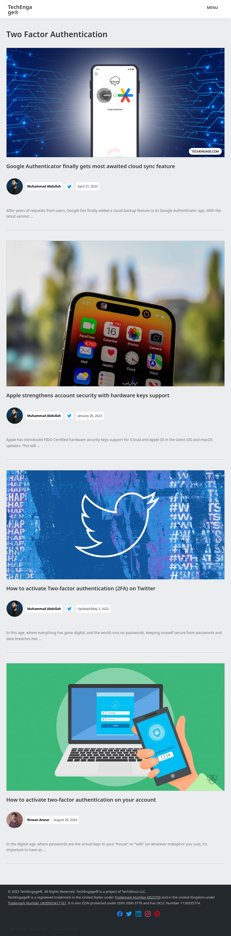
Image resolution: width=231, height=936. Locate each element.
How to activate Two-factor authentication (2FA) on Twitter (80, 588)
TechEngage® (20, 9)
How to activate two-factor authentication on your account (81, 799)
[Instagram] (148, 914)
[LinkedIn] (138, 914)
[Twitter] (129, 914)
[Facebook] (120, 914)
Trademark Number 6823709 (138, 897)
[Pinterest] (157, 914)
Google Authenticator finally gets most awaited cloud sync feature (90, 166)
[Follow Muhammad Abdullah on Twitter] (69, 186)
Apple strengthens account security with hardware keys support (88, 395)
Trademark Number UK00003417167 (37, 903)
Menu (212, 7)
